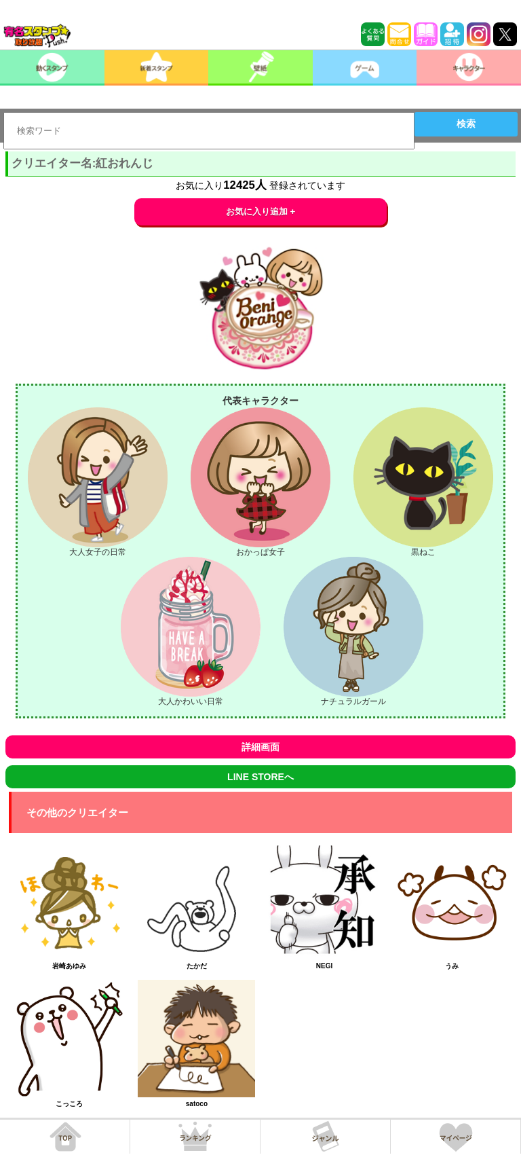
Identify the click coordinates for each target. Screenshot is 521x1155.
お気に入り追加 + (261, 211)
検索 (466, 123)
